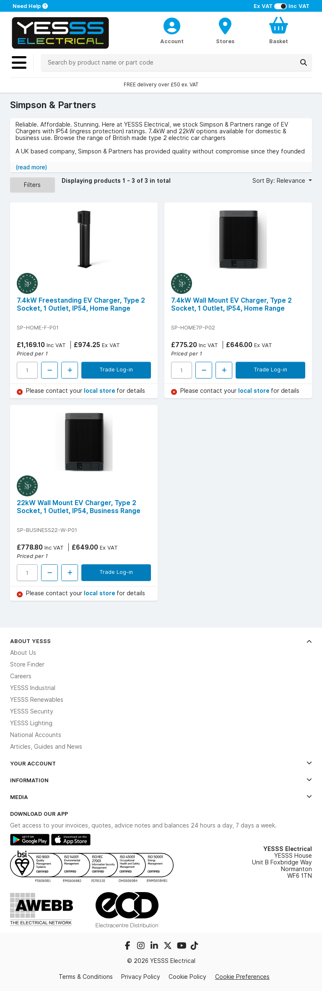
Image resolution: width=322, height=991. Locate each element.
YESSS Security (31, 711)
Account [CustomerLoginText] (172, 41)
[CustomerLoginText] (172, 24)
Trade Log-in (116, 369)
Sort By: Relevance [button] (279, 180)
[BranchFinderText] (225, 30)
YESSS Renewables (36, 699)
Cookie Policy (187, 976)
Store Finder (27, 664)
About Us (23, 652)
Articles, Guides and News (46, 746)
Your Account (161, 763)
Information (161, 780)
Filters (32, 185)
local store (100, 390)
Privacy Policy (140, 976)
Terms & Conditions (86, 976)
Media (161, 797)
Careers (20, 676)
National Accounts (35, 735)
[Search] (303, 62)
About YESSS (161, 641)
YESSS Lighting (31, 723)
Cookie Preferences (242, 976)
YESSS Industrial (32, 688)
